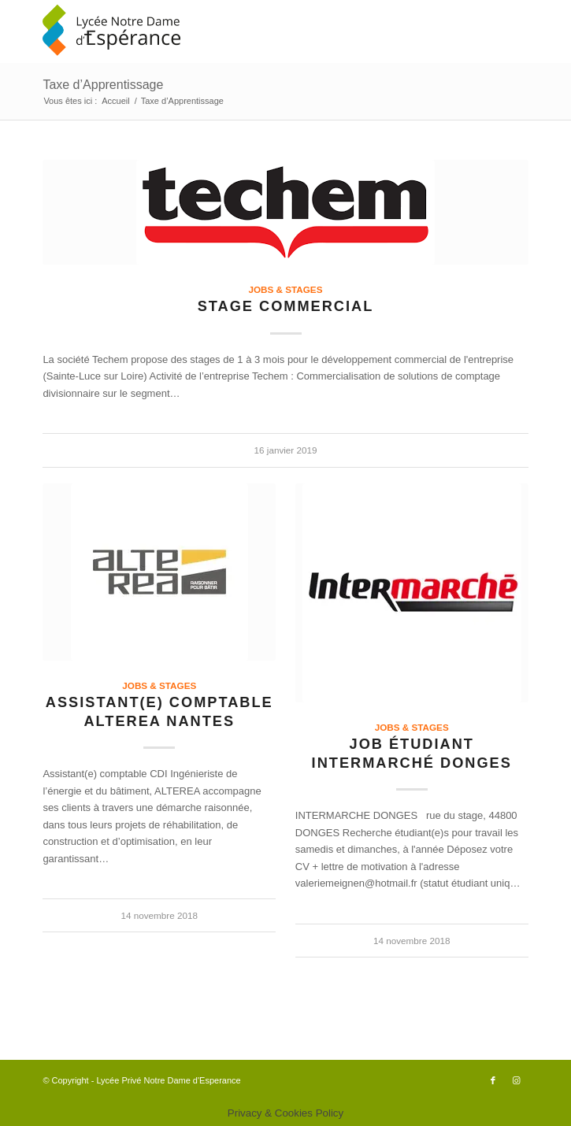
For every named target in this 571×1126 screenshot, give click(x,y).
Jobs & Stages (286, 289)
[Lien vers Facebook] (493, 1080)
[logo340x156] (237, 31)
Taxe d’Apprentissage (103, 84)
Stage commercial (286, 306)
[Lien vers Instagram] (516, 1080)
